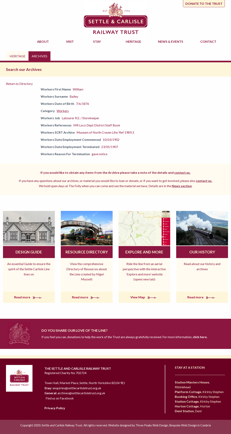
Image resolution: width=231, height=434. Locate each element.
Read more (29, 297)
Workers (63, 111)
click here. (199, 337)
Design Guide (29, 252)
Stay (97, 41)
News (171, 41)
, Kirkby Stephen (199, 392)
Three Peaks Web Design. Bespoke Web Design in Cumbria (173, 425)
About (43, 41)
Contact (208, 41)
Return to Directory (19, 83)
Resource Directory (87, 252)
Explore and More (144, 252)
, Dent (188, 411)
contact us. (182, 172)
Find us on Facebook (60, 398)
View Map (144, 297)
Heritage (134, 41)
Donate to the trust (203, 3)
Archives (39, 56)
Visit (70, 41)
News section (182, 186)
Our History (202, 252)
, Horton (192, 406)
